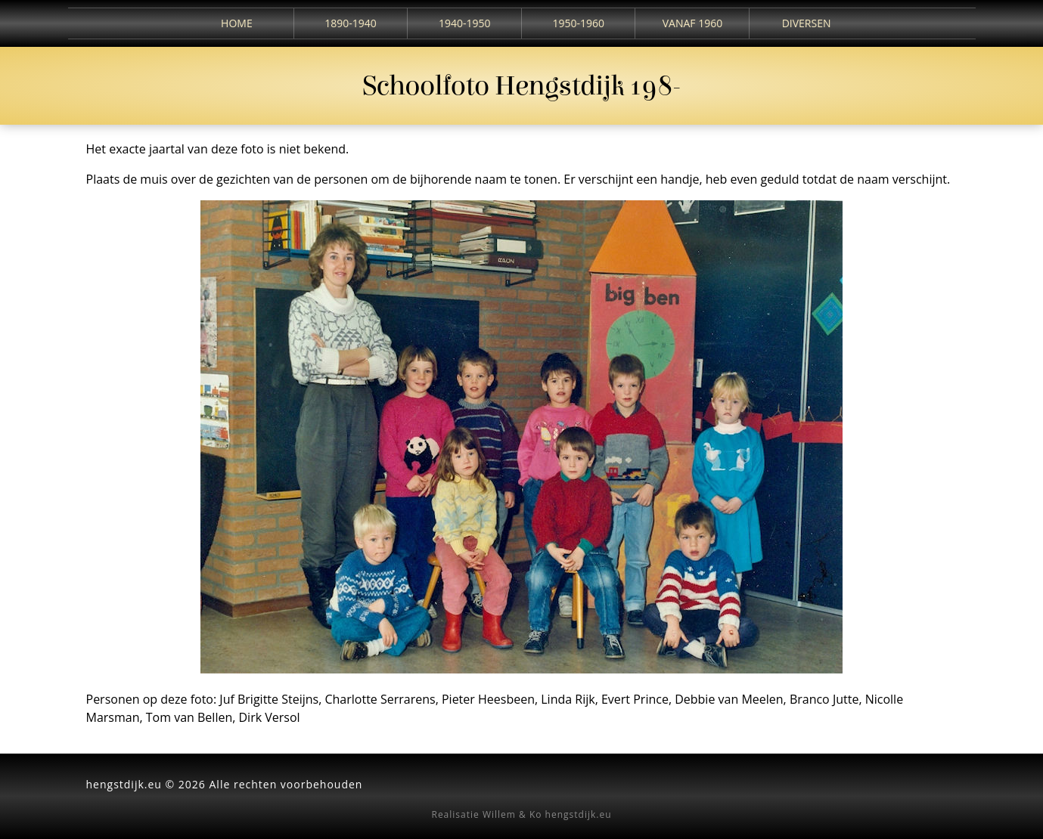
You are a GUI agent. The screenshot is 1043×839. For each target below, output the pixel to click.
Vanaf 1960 (692, 23)
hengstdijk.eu (578, 814)
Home (237, 23)
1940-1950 (465, 23)
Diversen (806, 23)
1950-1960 (579, 23)
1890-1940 (350, 23)
